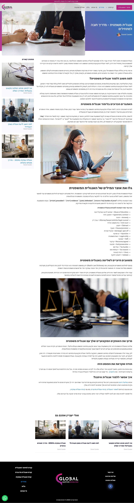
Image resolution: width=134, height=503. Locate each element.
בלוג (23, 486)
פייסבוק (112, 372)
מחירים (23, 481)
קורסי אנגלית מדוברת (99, 389)
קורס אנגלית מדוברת (23, 472)
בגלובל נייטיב (123, 382)
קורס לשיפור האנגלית (23, 467)
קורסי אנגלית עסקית (78, 389)
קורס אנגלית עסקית (23, 477)
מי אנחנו (23, 491)
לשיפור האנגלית (113, 389)
